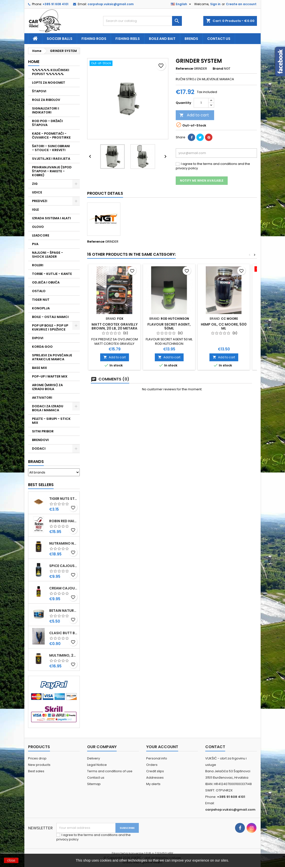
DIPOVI (37, 338)
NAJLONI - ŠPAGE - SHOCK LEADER (47, 254)
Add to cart (194, 115)
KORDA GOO (42, 346)
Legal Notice (97, 764)
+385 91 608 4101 (55, 4)
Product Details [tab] (105, 193)
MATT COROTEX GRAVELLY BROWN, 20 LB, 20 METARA (115, 326)
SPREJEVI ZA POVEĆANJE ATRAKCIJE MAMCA (52, 357)
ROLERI (37, 265)
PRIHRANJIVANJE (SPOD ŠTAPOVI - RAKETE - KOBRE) (52, 171)
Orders (152, 764)
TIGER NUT (40, 299)
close (11, 860)
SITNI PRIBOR (43, 431)
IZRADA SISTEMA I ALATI (51, 218)
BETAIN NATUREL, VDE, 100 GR (63, 611)
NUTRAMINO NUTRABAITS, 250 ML (63, 543)
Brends (191, 38)
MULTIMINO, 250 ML (63, 655)
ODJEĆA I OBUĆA (46, 282)
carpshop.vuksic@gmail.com (111, 4)
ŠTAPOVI (39, 91)
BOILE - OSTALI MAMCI (50, 317)
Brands (36, 461)
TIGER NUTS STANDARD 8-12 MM (63, 499)
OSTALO (39, 291)
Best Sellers (41, 485)
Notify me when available (201, 180)
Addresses (155, 777)
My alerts (153, 784)
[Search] (142, 21)
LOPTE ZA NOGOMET (48, 82)
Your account (162, 747)
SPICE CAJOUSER (63, 566)
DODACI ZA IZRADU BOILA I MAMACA (47, 408)
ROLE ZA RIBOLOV (46, 99)
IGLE (35, 209)
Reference (184, 68)
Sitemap (94, 784)
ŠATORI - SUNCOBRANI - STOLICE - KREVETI (51, 148)
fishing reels (127, 38)
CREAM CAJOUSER (63, 588)
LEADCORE (40, 235)
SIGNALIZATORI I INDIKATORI (45, 110)
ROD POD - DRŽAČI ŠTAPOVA (47, 123)
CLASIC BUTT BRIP (63, 633)
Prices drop (37, 758)
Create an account (241, 4)
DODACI (39, 448)
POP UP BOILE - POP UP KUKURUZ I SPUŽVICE (50, 327)
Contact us (218, 38)
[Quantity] (201, 103)
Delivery (93, 758)
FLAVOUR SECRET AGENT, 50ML (169, 326)
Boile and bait (162, 38)
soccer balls (59, 38)
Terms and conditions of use (109, 771)
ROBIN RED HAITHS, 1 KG (63, 521)
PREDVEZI (39, 201)
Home (33, 61)
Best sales (36, 771)
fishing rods (93, 38)
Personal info (156, 758)
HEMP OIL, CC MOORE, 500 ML (224, 326)
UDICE (37, 192)
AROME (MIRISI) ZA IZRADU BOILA (47, 387)
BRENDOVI (40, 440)
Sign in (215, 4)
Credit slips (155, 771)
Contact (215, 747)
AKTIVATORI (42, 397)
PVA (35, 244)
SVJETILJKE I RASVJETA (51, 158)
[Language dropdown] (181, 4)
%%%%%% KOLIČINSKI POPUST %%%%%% (50, 72)
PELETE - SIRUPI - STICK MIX (51, 420)
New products (39, 764)
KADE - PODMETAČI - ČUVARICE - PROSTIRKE (51, 135)
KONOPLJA (41, 308)
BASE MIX (39, 367)
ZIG (35, 183)
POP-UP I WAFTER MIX (49, 376)
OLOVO (38, 226)
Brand (218, 68)
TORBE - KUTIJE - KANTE (52, 273)
